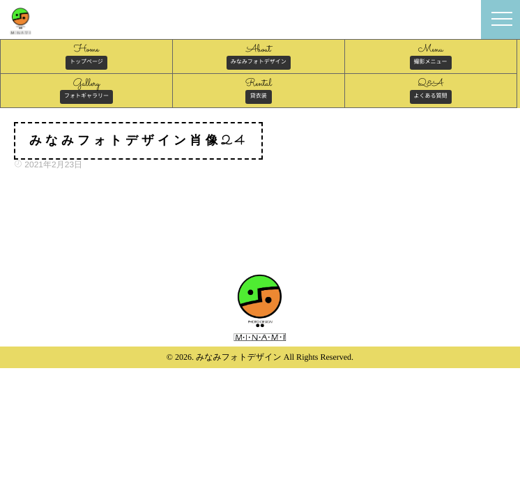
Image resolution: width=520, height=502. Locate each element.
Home (86, 56)
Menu (431, 56)
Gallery (86, 90)
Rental (258, 90)
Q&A (431, 90)
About (259, 56)
